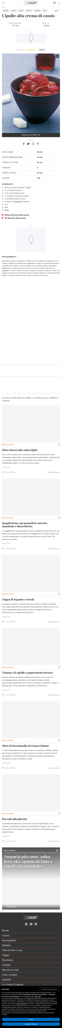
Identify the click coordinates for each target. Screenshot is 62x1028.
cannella (17, 201)
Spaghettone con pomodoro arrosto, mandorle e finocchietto (25, 524)
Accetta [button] (31, 1019)
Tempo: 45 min (10, 907)
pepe (7, 210)
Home (4, 7)
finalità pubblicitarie (22, 1003)
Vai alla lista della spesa (15, 218)
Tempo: (9, 472)
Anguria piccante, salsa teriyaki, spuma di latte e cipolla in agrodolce (28, 861)
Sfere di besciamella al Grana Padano (25, 746)
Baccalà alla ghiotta (14, 819)
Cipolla (21, 10)
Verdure (13, 10)
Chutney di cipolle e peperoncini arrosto (27, 673)
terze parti (31, 998)
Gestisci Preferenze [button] (31, 1024)
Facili (44, 10)
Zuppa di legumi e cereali (18, 599)
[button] (57, 10)
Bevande (5, 10)
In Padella (37, 10)
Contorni (28, 10)
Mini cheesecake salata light (19, 450)
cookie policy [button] (37, 996)
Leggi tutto (6, 467)
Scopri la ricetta (53, 472)
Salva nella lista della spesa (17, 215)
